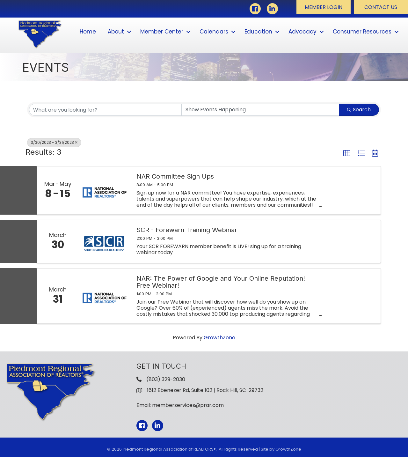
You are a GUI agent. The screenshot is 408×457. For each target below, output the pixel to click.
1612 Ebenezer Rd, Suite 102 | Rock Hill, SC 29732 (205, 390)
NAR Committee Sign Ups (175, 176)
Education (258, 31)
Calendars (214, 31)
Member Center (161, 31)
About (116, 31)
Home (88, 31)
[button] (323, 7)
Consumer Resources (362, 31)
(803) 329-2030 (165, 379)
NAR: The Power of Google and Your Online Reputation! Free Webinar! (220, 282)
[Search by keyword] (105, 110)
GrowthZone (219, 337)
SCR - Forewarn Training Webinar (186, 229)
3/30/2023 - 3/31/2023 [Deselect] (54, 142)
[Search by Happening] (260, 110)
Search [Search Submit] (359, 109)
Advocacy (302, 31)
